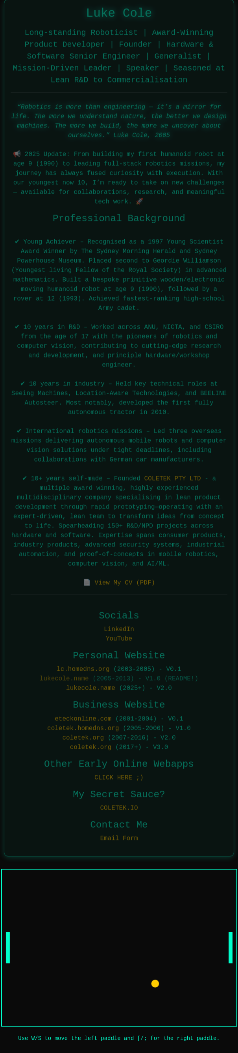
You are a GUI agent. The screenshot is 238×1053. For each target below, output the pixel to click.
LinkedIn (119, 628)
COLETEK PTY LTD (172, 477)
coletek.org (83, 737)
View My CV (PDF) (124, 581)
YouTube (119, 638)
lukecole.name (64, 678)
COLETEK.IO (119, 807)
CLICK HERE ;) (119, 776)
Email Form (119, 838)
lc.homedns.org (83, 668)
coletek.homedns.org (83, 727)
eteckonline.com (83, 718)
